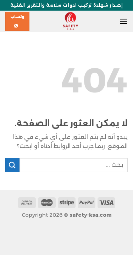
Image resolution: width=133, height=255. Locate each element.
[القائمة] (123, 21)
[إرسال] (12, 165)
